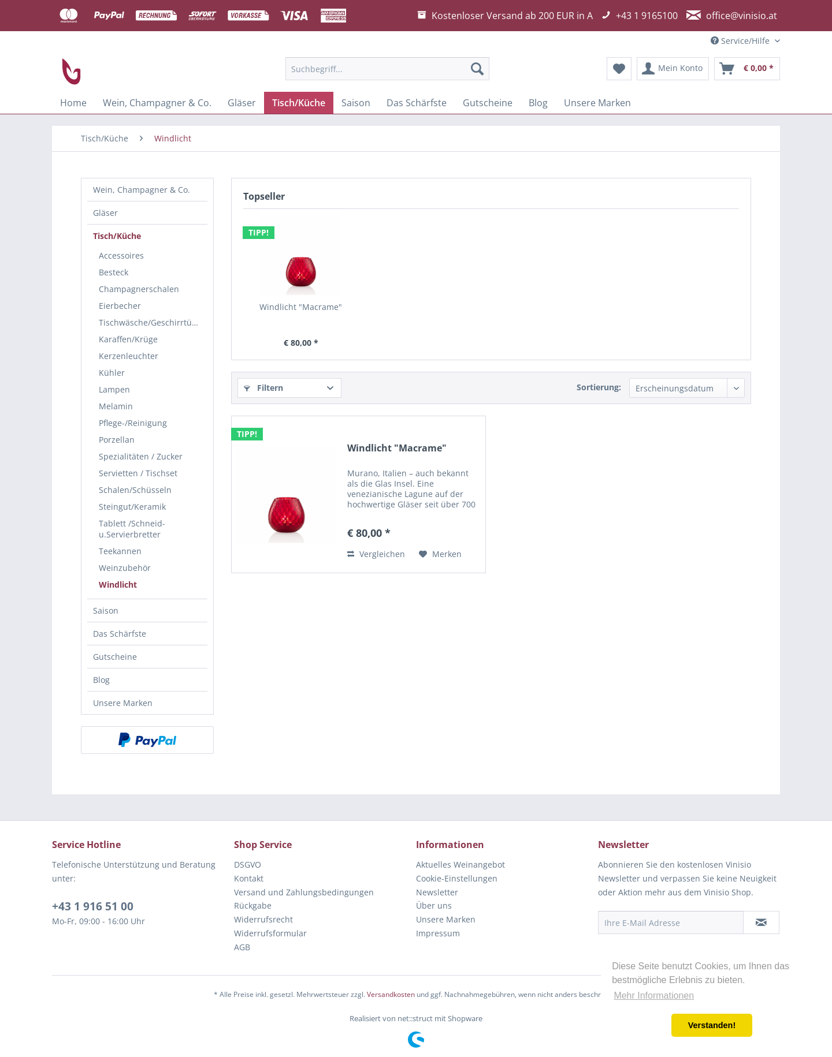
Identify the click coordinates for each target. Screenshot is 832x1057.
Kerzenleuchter (128, 355)
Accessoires (121, 255)
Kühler (112, 372)
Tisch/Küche (117, 235)
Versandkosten (391, 994)
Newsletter (437, 892)
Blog (101, 679)
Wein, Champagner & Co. (141, 189)
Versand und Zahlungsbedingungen (304, 892)
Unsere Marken (123, 702)
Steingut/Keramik (132, 506)
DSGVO (247, 864)
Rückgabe (253, 905)
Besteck (113, 272)
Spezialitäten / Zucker (141, 456)
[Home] (73, 103)
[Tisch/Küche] (298, 103)
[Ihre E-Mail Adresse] (671, 922)
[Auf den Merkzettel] (440, 554)
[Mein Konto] (673, 68)
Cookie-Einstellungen (456, 878)
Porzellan (117, 439)
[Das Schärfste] (416, 103)
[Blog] (538, 103)
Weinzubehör (125, 567)
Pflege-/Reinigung (133, 422)
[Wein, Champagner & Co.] (157, 103)
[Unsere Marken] (597, 103)
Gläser (105, 212)
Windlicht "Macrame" (300, 306)
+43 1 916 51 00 (92, 906)
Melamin (116, 406)
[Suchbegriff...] (387, 68)
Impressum (438, 933)
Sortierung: (599, 387)
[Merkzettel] (619, 68)
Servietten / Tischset (138, 473)
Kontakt (248, 878)
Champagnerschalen (139, 288)
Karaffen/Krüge (128, 339)
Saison (105, 610)
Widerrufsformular (270, 933)
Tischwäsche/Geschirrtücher (153, 322)
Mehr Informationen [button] (654, 995)
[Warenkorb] (747, 68)
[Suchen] (477, 68)
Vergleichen (376, 553)
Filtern (263, 387)
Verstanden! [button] (712, 1025)
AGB (242, 947)
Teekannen (120, 551)
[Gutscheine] (488, 103)
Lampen (114, 389)
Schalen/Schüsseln (135, 489)
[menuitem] (387, 68)
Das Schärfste (119, 633)
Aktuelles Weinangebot (460, 864)
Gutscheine (115, 656)
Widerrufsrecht (263, 919)
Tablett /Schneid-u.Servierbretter (132, 529)
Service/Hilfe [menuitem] (741, 40)
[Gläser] (242, 103)
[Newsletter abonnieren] (761, 922)
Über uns (434, 905)
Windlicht (118, 584)
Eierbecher (120, 305)
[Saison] (355, 103)
